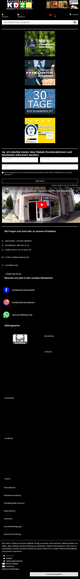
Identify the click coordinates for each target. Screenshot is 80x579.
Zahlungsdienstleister (14, 561)
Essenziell (10, 556)
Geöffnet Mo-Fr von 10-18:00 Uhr (18, 250)
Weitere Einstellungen (10, 569)
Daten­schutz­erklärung (68, 549)
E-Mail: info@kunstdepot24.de (17, 257)
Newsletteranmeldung (12, 495)
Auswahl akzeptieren (54, 574)
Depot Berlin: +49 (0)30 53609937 (18, 241)
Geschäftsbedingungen (13, 527)
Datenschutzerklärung (12, 534)
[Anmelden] (8, 16)
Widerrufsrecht (9, 511)
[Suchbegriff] (37, 22)
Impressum (8, 519)
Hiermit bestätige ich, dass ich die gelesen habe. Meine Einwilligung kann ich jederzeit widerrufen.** (38, 173)
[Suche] (75, 22)
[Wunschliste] (60, 16)
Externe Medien (12, 564)
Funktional (10, 566)
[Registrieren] (23, 16)
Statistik (9, 558)
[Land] (50, 15)
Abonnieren (40, 181)
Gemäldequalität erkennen (14, 503)
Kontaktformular (11, 265)
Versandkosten (10, 488)
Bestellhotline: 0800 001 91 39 (17, 245)
